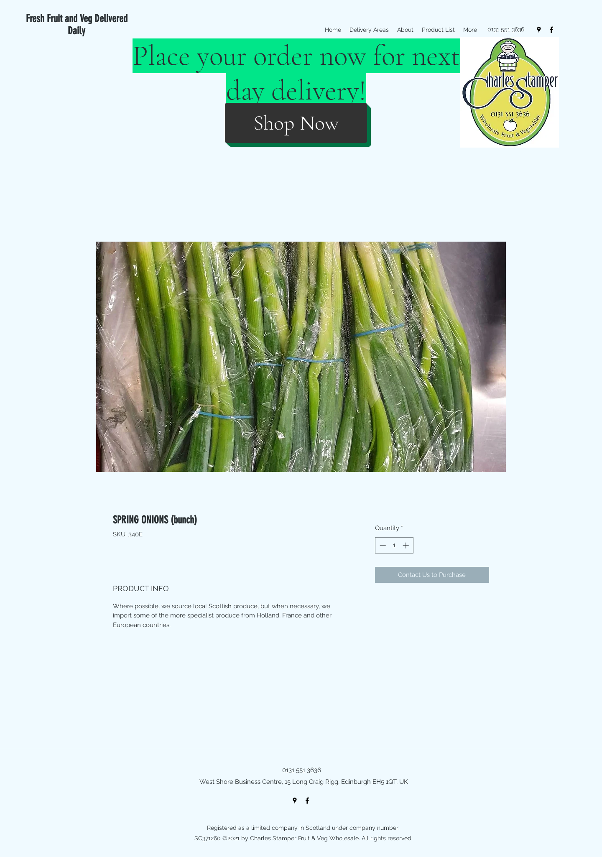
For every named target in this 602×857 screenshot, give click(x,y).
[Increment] (406, 545)
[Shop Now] (296, 123)
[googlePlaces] (539, 30)
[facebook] (551, 30)
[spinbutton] (394, 545)
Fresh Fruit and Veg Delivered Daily (77, 25)
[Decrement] (382, 545)
